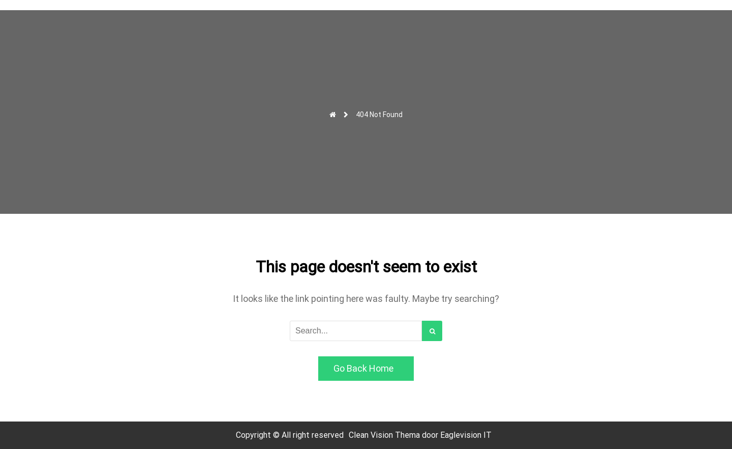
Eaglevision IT (466, 435)
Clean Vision (372, 435)
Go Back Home (363, 368)
